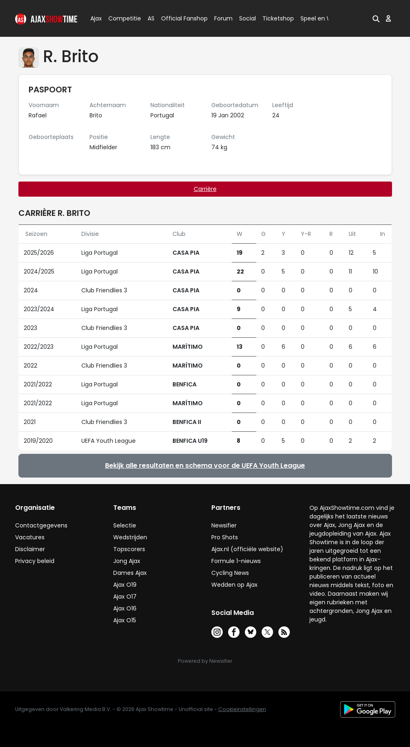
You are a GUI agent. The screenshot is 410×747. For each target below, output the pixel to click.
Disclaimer (30, 549)
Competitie (121, 18)
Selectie (124, 525)
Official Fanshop (179, 18)
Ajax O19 (125, 585)
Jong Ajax (126, 561)
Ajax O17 (125, 596)
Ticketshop (278, 18)
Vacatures (30, 537)
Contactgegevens (41, 525)
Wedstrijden (130, 537)
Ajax (95, 18)
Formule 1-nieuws (236, 561)
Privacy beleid (34, 561)
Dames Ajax (130, 573)
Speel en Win (318, 18)
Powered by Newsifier (205, 660)
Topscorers (129, 549)
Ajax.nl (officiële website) (247, 549)
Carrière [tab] (205, 189)
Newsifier (224, 525)
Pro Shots (224, 537)
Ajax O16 (125, 608)
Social (246, 18)
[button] (376, 18)
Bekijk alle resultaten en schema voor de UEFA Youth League (205, 465)
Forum (223, 18)
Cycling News (230, 573)
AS (151, 18)
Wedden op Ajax (234, 585)
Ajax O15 (124, 620)
